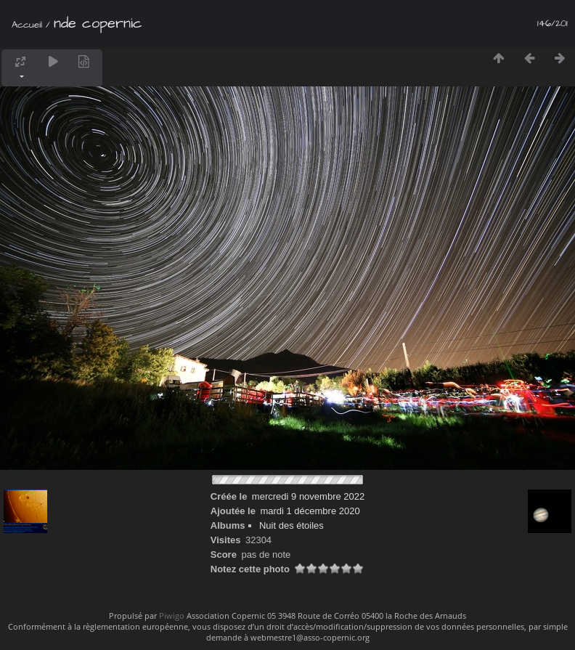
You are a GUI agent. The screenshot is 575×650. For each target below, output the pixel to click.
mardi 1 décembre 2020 (309, 510)
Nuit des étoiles (291, 525)
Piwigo (171, 615)
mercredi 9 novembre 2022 (308, 496)
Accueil (27, 24)
